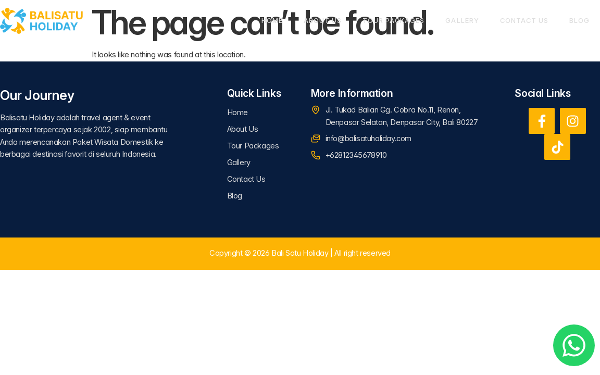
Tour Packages (393, 20)
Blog (579, 20)
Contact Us (524, 20)
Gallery (462, 20)
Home (272, 20)
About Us (323, 20)
